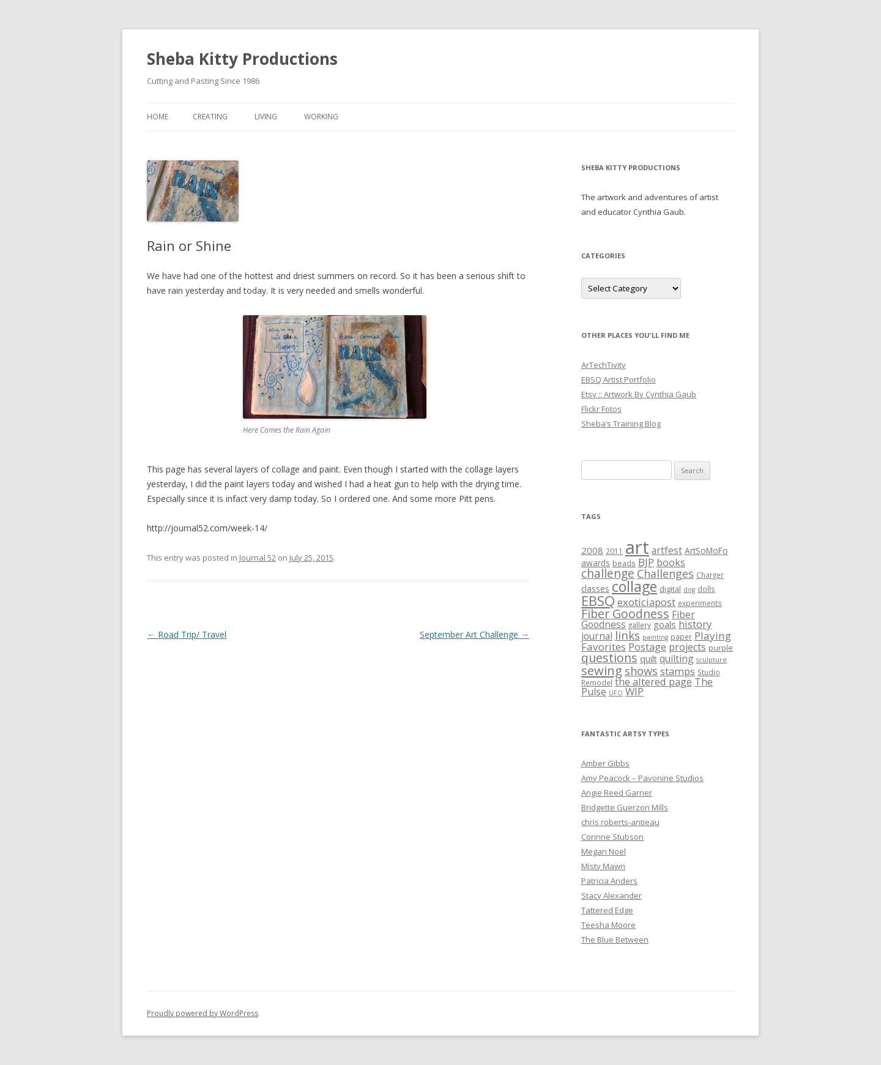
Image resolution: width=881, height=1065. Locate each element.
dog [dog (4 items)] (689, 589)
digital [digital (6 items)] (670, 588)
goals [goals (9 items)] (664, 624)
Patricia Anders (609, 880)
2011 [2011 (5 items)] (614, 551)
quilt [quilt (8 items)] (648, 659)
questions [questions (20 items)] (609, 657)
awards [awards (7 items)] (595, 563)
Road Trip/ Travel (186, 634)
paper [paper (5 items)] (681, 636)
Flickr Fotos (601, 408)
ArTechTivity (603, 364)
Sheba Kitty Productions (242, 59)
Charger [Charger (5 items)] (710, 575)
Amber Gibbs (605, 763)
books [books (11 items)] (670, 562)
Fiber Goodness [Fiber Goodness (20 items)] (625, 613)
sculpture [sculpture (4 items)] (711, 660)
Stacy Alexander (611, 895)
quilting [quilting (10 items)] (677, 658)
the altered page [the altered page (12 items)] (653, 681)
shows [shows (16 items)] (641, 670)
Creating (210, 116)
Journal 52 (257, 557)
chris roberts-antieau (620, 822)
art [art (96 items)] (637, 547)
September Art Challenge (474, 634)
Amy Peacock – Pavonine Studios (642, 777)
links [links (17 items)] (627, 635)
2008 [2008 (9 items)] (592, 550)
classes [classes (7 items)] (595, 588)
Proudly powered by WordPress (202, 1013)
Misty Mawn (603, 866)
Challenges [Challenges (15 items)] (665, 573)
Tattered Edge (607, 910)
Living (266, 116)
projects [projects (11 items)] (687, 647)
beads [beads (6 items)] (624, 563)
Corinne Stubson (612, 836)
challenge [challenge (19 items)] (607, 573)
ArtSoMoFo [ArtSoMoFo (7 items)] (706, 550)
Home (157, 116)
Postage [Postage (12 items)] (647, 647)
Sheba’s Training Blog (621, 423)
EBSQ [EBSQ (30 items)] (598, 600)
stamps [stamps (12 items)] (677, 671)
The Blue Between (615, 939)
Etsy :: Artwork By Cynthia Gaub (638, 394)
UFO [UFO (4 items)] (616, 693)
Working (321, 116)
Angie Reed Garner (616, 792)
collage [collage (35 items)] (634, 586)
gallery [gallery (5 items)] (639, 625)
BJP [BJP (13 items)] (646, 562)
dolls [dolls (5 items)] (706, 589)
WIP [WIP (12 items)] (634, 691)
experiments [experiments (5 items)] (700, 603)
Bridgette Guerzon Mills (624, 807)
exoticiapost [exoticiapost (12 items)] (646, 602)
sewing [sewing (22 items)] (601, 670)
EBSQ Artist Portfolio (618, 379)
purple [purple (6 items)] (720, 647)
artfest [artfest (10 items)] (667, 550)
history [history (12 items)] (695, 624)
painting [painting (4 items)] (655, 637)
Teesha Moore (608, 924)
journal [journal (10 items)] (596, 636)
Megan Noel (603, 851)
